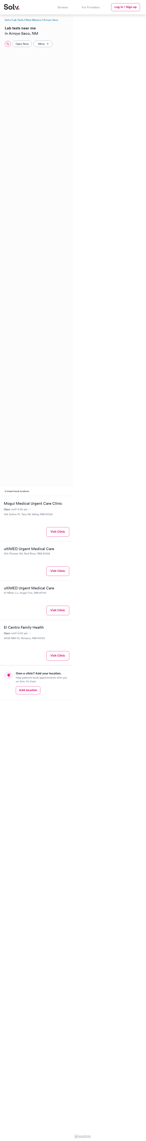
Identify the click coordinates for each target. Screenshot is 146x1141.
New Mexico (33, 20)
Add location (28, 690)
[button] (114, 44)
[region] (109, 577)
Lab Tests (17, 20)
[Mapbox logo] (82, 1136)
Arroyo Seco (50, 20)
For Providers (91, 7)
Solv (7, 20)
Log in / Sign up (125, 7)
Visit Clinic (57, 532)
